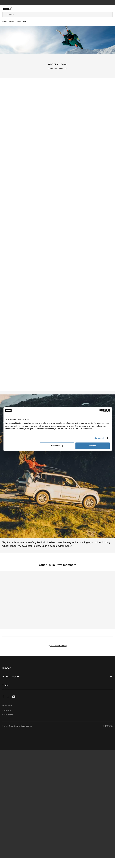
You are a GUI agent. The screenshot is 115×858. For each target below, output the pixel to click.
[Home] (20, 8)
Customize (57, 446)
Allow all (92, 446)
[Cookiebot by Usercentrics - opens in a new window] (99, 410)
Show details (99, 438)
